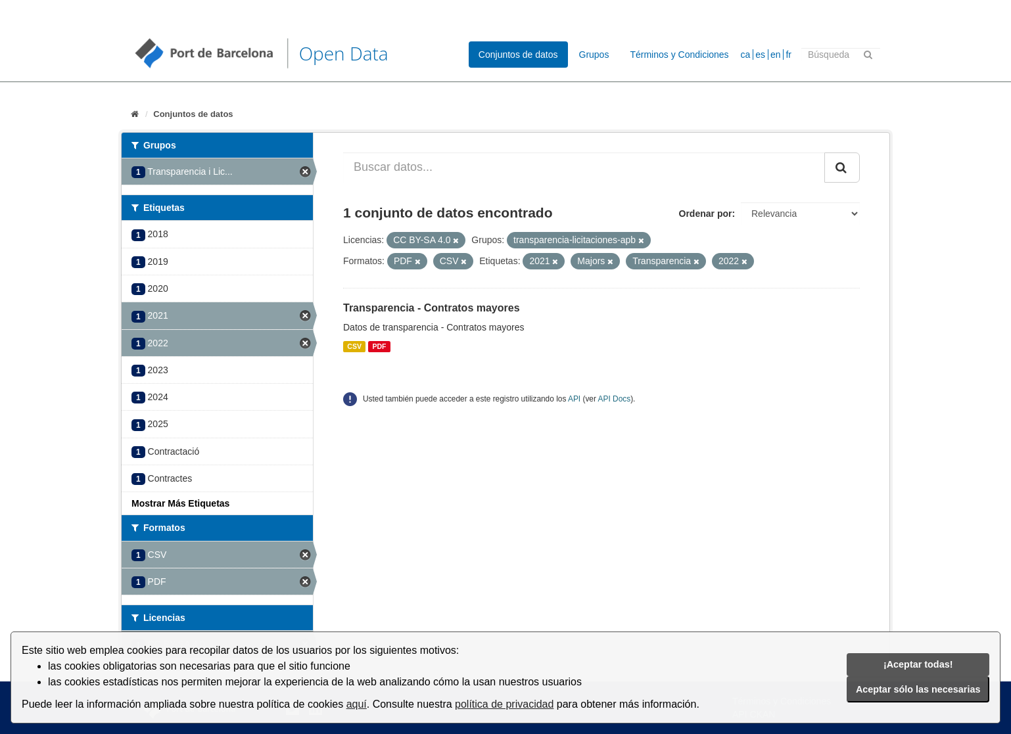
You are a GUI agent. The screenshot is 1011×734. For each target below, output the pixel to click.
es (760, 54)
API (574, 398)
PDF (379, 346)
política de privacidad (504, 704)
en (775, 54)
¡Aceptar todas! (918, 664)
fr (788, 54)
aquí (356, 704)
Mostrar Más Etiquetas (180, 503)
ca (746, 54)
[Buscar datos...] (584, 167)
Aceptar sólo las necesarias (918, 689)
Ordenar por (705, 213)
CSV (354, 346)
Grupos (594, 54)
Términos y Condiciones (679, 54)
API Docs (614, 398)
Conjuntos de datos (518, 54)
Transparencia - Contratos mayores (431, 307)
